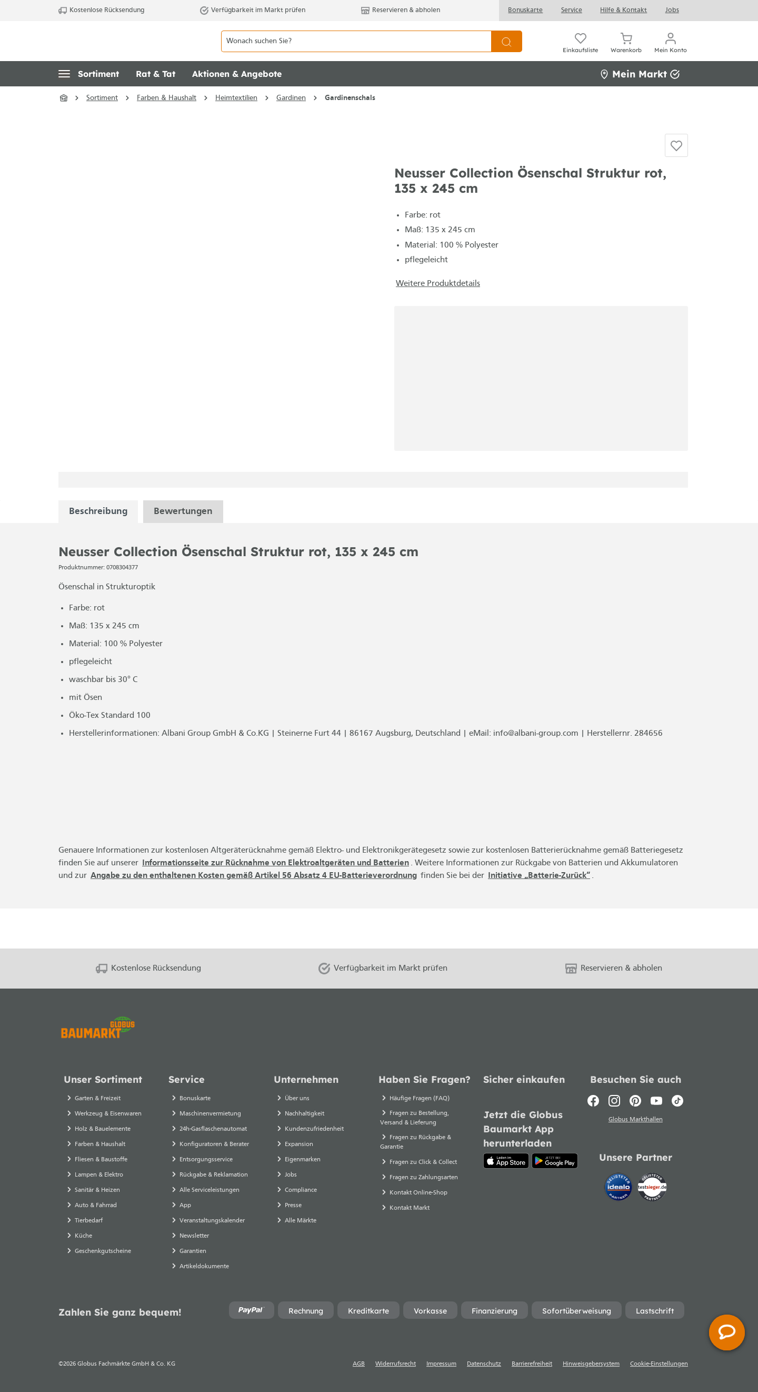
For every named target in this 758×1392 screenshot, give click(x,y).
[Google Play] (554, 1160)
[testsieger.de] (652, 1188)
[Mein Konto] (670, 52)
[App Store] (506, 1160)
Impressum (441, 1364)
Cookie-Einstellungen (659, 1364)
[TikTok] (677, 1101)
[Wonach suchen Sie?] (356, 53)
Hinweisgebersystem (591, 1364)
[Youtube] (656, 1101)
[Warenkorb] (626, 52)
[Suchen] (506, 53)
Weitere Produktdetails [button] (438, 323)
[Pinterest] (635, 1101)
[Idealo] (619, 1188)
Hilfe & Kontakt (623, 10)
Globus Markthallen (636, 1121)
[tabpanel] (98, 551)
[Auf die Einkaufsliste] (676, 177)
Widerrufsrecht (395, 1364)
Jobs (672, 10)
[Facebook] (593, 1101)
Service (571, 10)
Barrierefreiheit (532, 1364)
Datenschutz (484, 1364)
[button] (88, 97)
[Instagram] (614, 1101)
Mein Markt (640, 97)
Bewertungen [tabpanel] (183, 551)
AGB (359, 1364)
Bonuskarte (525, 10)
